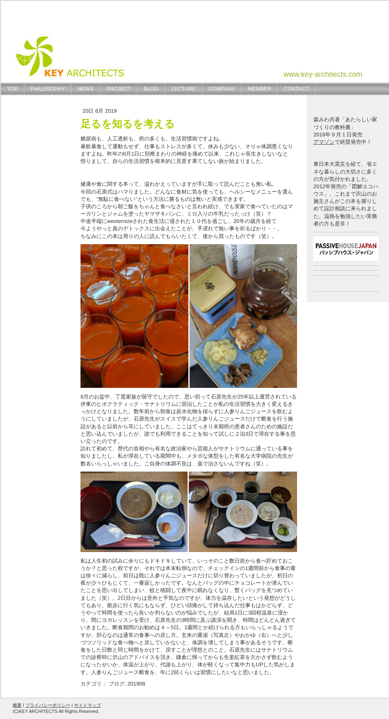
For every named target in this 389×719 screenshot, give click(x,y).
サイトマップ (87, 705)
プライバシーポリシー (47, 705)
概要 (17, 705)
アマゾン (324, 142)
